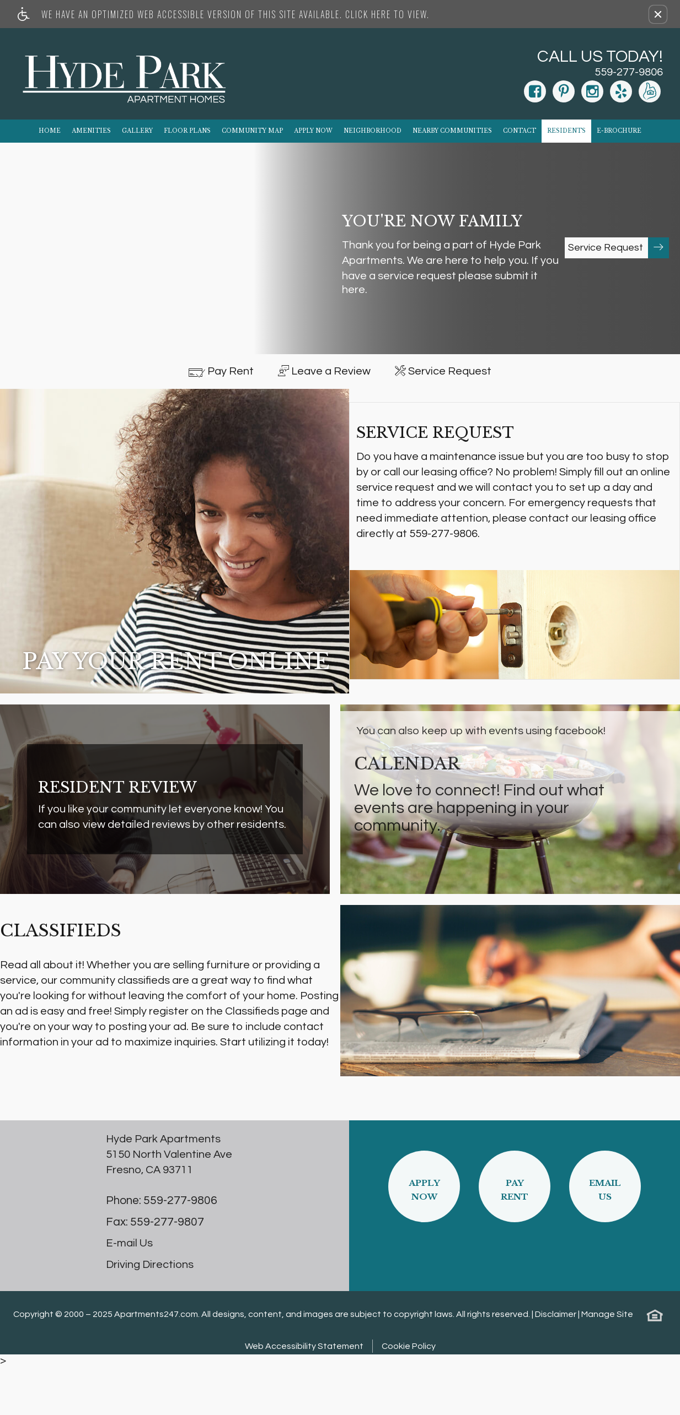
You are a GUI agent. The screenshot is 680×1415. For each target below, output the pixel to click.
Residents (566, 130)
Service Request (618, 247)
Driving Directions (150, 1313)
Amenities (91, 130)
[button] (658, 14)
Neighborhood (372, 130)
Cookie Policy (409, 1394)
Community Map (252, 130)
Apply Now (313, 130)
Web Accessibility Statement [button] (304, 1394)
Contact (519, 130)
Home (50, 130)
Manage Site (607, 1362)
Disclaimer (555, 1362)
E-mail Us (129, 1291)
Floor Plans (187, 130)
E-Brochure (619, 130)
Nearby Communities (452, 130)
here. (354, 289)
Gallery (137, 130)
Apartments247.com (156, 1362)
